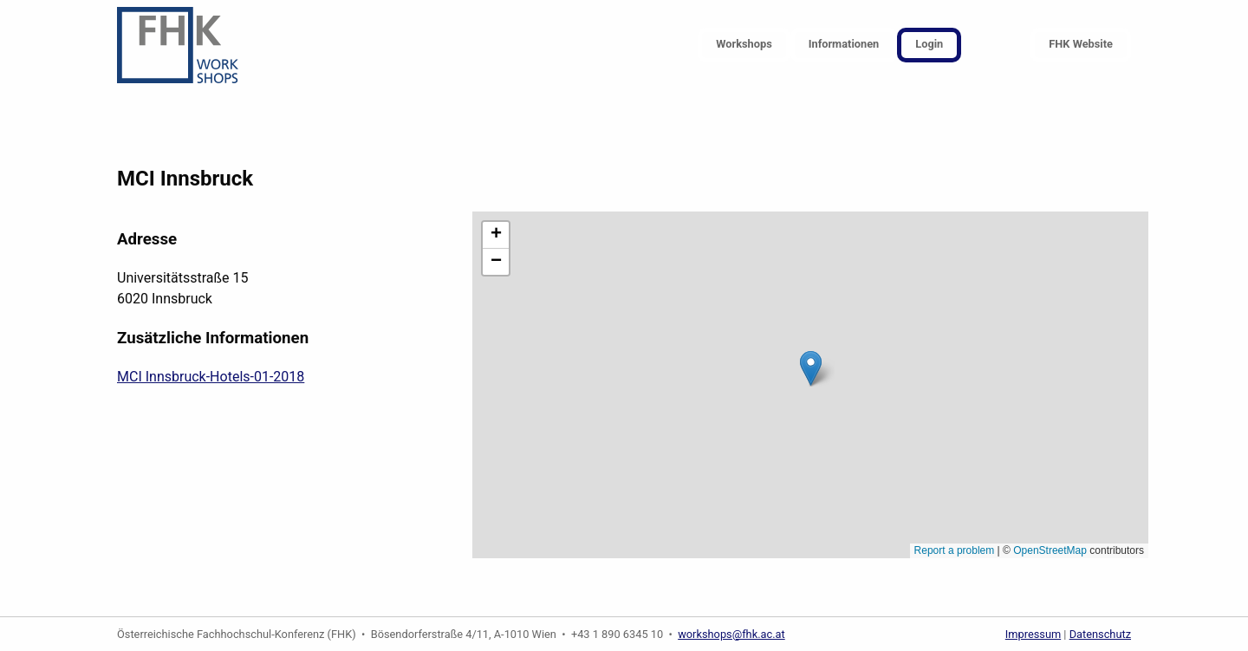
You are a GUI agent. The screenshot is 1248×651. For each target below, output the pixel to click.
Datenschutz (1100, 634)
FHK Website (1081, 43)
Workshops (743, 43)
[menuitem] (744, 45)
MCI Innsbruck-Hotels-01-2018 (210, 376)
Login (929, 43)
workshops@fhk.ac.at (731, 634)
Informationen (844, 43)
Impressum (1033, 634)
